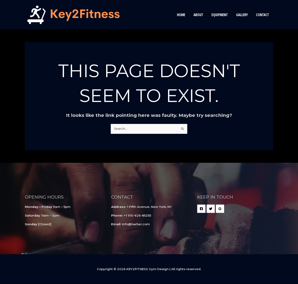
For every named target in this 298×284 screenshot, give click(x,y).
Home (187, 14)
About (203, 14)
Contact (263, 14)
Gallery (244, 14)
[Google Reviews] (220, 209)
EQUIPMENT (223, 14)
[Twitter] (211, 209)
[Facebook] (201, 209)
